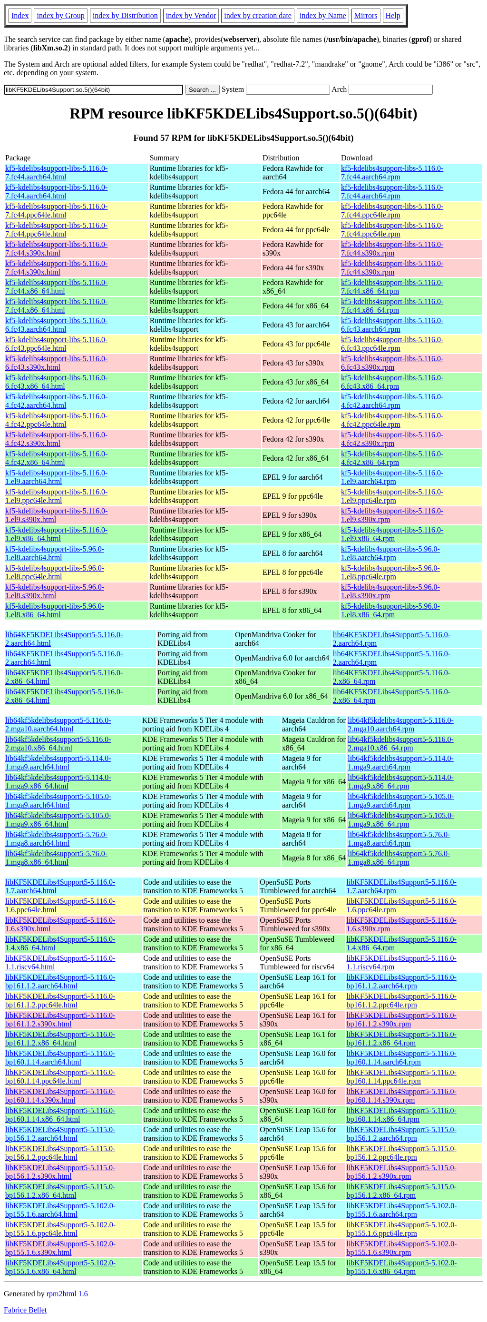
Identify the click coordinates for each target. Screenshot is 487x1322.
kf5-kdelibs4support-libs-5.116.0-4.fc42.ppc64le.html (56, 420)
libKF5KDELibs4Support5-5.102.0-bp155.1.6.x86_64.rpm (401, 1267)
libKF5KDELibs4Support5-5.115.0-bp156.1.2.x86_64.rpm (401, 1191)
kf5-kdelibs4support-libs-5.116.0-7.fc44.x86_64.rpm (392, 286)
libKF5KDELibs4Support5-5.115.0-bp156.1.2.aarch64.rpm (401, 1133)
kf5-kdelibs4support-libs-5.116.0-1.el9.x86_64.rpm (392, 534)
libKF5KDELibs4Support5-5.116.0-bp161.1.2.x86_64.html (60, 1038)
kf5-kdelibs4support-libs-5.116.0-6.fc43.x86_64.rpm (392, 382)
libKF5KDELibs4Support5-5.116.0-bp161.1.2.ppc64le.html (60, 1000)
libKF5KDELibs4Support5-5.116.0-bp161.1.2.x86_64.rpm (401, 1038)
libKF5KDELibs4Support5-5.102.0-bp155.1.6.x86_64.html (60, 1267)
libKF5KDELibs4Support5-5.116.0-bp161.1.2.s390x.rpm (401, 1019)
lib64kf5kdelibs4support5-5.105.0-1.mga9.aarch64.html (58, 800)
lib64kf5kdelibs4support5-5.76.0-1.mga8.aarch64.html (56, 838)
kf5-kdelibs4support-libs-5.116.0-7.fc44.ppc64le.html (56, 210)
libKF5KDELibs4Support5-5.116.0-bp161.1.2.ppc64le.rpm (401, 1000)
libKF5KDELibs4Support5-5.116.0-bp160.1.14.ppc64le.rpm (401, 1076)
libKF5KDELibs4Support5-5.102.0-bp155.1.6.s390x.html (60, 1248)
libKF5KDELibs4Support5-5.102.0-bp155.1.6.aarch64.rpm (401, 1210)
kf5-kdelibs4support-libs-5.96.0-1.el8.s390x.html (54, 591)
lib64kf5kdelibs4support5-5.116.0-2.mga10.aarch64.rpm (401, 724)
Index (20, 15)
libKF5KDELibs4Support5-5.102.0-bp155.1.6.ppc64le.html (60, 1229)
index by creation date (258, 15)
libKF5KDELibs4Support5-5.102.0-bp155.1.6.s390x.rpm (401, 1248)
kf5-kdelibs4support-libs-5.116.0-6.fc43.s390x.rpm (392, 363)
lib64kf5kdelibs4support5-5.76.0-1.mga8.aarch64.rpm (399, 838)
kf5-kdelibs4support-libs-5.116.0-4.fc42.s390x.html (56, 439)
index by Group (60, 15)
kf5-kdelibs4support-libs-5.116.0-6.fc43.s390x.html (56, 363)
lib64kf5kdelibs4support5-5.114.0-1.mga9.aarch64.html (58, 762)
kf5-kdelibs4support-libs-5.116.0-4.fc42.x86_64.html (56, 458)
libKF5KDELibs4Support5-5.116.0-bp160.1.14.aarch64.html (60, 1057)
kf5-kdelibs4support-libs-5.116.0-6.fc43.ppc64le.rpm (392, 343)
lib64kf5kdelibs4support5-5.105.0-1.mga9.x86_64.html (58, 819)
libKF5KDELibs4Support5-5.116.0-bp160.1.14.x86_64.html (60, 1114)
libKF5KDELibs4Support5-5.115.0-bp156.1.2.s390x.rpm (401, 1172)
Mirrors (366, 15)
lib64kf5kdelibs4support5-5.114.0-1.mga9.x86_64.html (58, 781)
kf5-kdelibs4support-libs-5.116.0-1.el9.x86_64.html (56, 534)
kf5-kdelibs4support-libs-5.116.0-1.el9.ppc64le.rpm (392, 496)
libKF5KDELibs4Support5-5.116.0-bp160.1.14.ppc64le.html (60, 1076)
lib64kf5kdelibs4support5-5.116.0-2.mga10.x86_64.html (58, 743)
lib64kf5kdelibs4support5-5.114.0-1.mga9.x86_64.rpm (401, 781)
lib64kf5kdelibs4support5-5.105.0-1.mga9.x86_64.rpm (401, 819)
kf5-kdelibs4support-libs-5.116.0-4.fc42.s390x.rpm (392, 439)
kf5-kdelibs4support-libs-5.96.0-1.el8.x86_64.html (54, 610)
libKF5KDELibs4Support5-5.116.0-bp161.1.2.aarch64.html (60, 981)
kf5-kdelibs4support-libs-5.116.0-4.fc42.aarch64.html (56, 401)
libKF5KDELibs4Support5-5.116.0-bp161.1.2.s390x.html (60, 1019)
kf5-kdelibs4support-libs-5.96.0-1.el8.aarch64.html (54, 553)
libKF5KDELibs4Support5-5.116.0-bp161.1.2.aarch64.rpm (401, 981)
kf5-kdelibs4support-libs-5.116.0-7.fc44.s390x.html (56, 248)
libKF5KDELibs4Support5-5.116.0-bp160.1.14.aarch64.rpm (401, 1057)
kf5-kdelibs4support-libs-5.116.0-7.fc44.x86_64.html (56, 286)
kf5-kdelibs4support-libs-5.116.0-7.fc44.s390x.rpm (392, 248)
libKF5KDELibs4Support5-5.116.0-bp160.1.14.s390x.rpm (401, 1095)
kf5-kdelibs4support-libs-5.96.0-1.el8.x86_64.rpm (390, 610)
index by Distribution (125, 15)
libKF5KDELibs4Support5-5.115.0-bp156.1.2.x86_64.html (60, 1191)
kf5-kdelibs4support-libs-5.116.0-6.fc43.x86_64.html (56, 382)
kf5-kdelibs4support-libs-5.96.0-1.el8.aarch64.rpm (390, 553)
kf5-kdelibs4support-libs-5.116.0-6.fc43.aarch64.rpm (392, 324)
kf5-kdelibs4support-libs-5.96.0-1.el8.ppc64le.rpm (390, 572)
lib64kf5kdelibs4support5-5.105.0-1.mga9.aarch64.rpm (401, 800)
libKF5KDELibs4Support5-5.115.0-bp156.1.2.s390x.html (60, 1172)
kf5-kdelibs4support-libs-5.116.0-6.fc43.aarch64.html (56, 324)
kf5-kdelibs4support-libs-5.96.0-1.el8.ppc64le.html (54, 572)
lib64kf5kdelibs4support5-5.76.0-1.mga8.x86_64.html (56, 857)
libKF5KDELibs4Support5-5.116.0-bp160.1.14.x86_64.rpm (401, 1114)
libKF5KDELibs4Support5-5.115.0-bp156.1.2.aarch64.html (60, 1133)
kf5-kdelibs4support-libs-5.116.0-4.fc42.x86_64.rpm (392, 458)
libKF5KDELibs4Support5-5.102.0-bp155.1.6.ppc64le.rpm (401, 1229)
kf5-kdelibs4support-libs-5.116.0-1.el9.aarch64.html (56, 477)
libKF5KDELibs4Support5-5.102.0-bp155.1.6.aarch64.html (60, 1210)
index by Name (323, 15)
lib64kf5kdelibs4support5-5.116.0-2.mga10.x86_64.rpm (401, 743)
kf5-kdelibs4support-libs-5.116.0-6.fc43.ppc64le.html (56, 343)
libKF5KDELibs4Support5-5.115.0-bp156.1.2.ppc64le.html (60, 1152)
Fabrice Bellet (25, 1310)
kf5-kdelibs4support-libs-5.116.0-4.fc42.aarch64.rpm (392, 401)
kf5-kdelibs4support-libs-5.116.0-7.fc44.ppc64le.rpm (392, 210)
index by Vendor (191, 15)
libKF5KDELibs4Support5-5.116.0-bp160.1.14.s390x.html (60, 1095)
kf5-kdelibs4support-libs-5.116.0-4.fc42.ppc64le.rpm (392, 420)
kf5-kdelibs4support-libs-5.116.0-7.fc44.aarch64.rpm (392, 172)
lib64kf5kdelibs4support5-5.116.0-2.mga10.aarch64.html (58, 724)
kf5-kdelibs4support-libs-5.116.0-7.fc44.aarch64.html (56, 172)
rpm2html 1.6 (67, 1294)
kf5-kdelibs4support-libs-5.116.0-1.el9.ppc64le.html (56, 496)
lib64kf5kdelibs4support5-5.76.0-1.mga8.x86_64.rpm (399, 857)
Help (393, 15)
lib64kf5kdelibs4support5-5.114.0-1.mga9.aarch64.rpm (401, 762)
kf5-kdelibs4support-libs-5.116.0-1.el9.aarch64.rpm (392, 477)
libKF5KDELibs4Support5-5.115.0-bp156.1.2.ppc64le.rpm (401, 1152)
